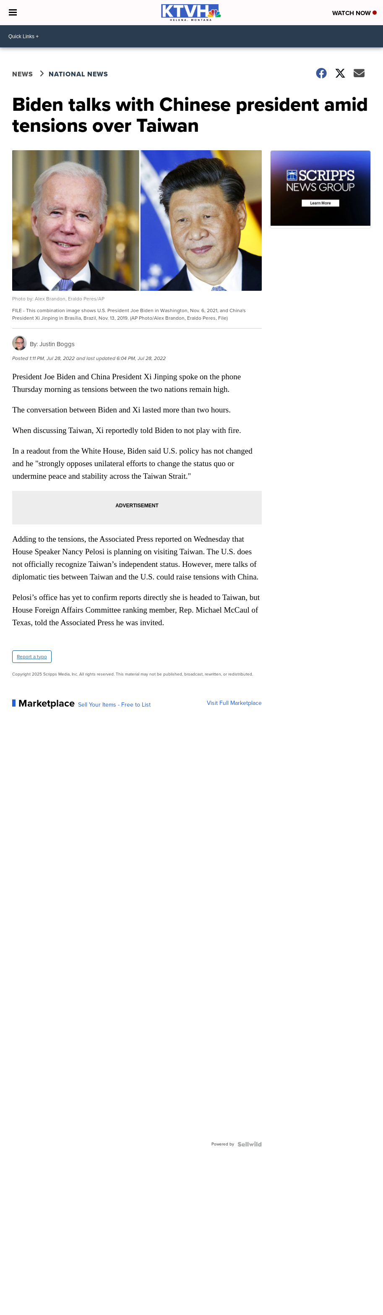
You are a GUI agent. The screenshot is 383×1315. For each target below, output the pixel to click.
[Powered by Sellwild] (249, 1144)
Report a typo (32, 656)
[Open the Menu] (12, 12)
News (22, 74)
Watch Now (354, 13)
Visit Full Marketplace (234, 703)
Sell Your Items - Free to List (114, 705)
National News (78, 74)
